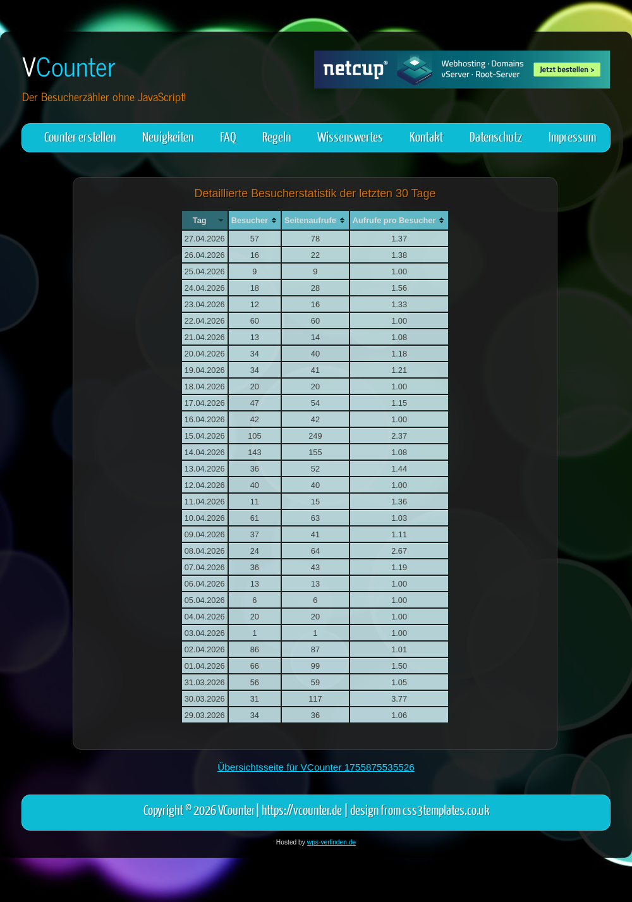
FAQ (228, 136)
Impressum (572, 136)
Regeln (276, 136)
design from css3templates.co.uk (419, 809)
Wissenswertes (350, 136)
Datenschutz (496, 136)
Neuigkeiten (167, 136)
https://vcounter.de (302, 809)
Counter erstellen (80, 136)
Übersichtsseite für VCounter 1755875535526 (316, 767)
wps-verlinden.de (331, 842)
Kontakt (426, 136)
